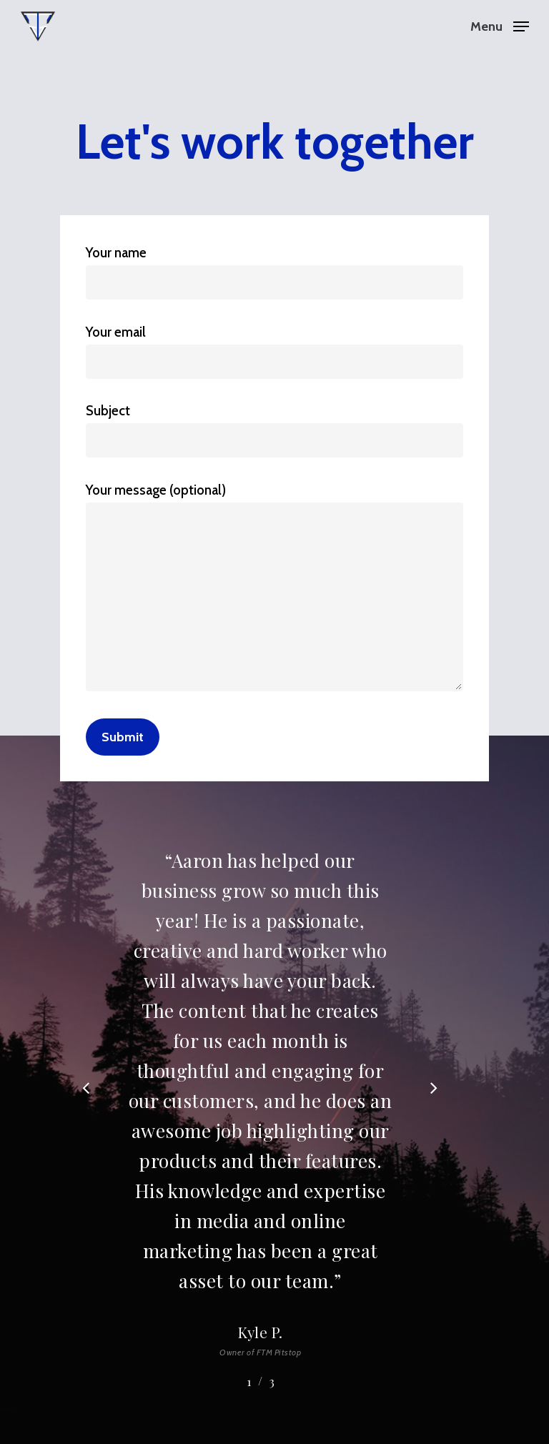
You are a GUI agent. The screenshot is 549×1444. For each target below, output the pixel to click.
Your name (274, 272)
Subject (274, 430)
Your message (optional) (274, 590)
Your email (274, 351)
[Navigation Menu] (499, 25)
